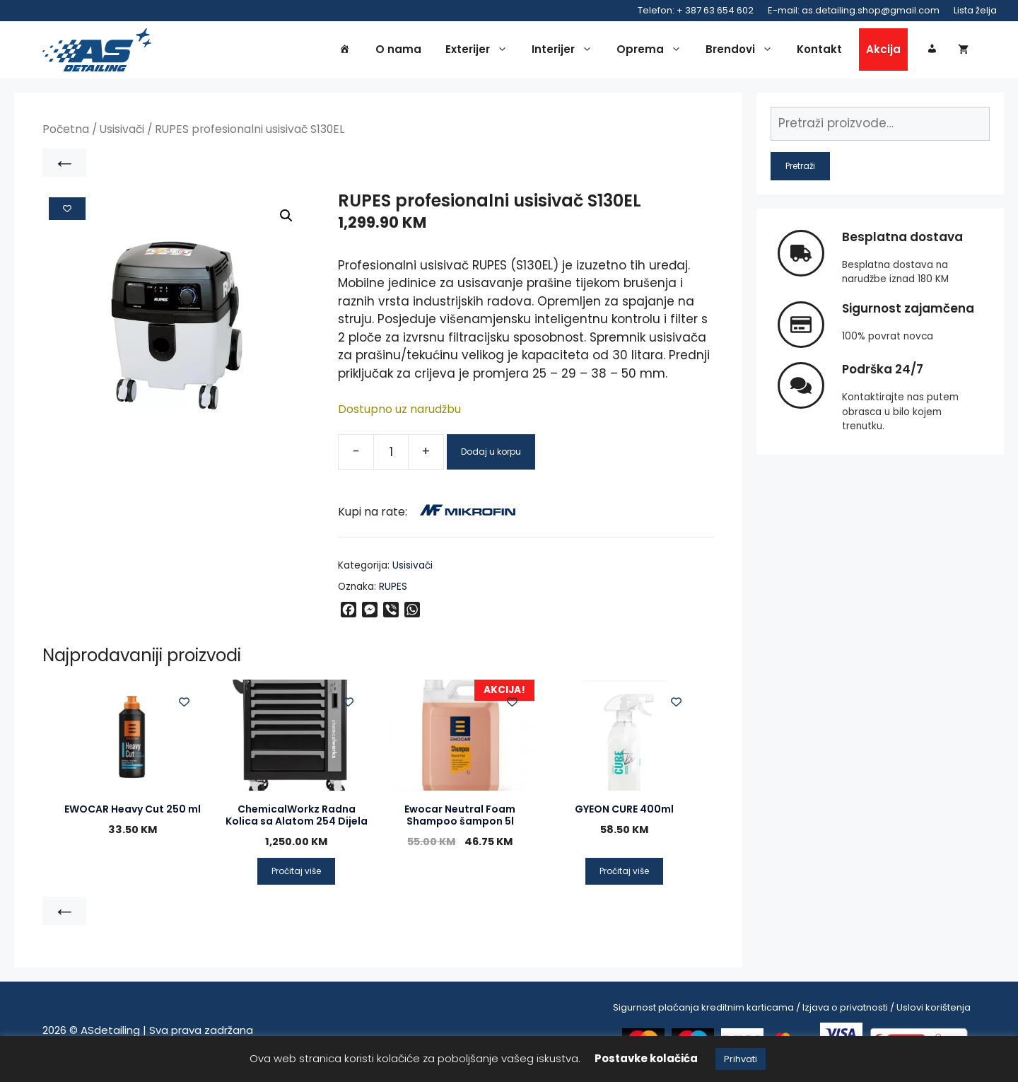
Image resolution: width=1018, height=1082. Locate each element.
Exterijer (480, 51)
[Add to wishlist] (67, 210)
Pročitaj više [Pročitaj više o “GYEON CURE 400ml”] (624, 874)
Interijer (565, 51)
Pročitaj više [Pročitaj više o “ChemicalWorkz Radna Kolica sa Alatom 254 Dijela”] (296, 874)
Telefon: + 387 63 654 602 (696, 10)
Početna (65, 131)
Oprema (652, 51)
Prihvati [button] (740, 1059)
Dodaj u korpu (491, 454)
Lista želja (975, 10)
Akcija (883, 50)
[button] (286, 218)
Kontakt (819, 50)
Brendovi (743, 51)
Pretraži (800, 168)
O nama (398, 50)
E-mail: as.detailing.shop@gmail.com (854, 10)
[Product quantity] (391, 454)
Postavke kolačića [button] (646, 1058)
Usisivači (122, 131)
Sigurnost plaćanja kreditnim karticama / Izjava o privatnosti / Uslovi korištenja (792, 1010)
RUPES (393, 589)
